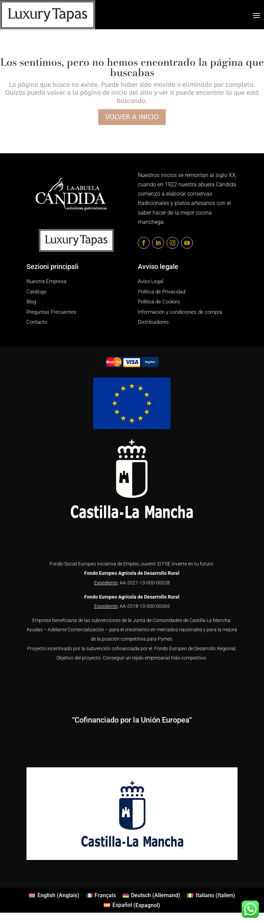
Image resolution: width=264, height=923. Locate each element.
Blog (31, 302)
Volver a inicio (132, 117)
